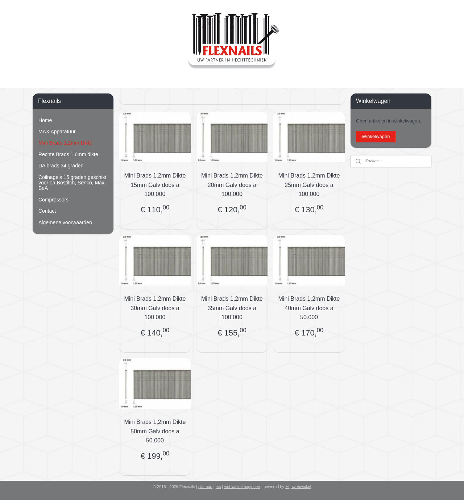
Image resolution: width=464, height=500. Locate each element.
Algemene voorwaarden (65, 222)
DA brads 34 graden (60, 165)
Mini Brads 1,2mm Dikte (65, 143)
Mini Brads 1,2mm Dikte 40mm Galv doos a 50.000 (309, 308)
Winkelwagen (376, 136)
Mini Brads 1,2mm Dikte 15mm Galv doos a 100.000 (155, 184)
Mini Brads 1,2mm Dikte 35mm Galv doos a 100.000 (232, 308)
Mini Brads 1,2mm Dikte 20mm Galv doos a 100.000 (232, 184)
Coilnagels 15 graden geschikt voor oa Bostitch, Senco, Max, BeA (72, 182)
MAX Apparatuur (57, 131)
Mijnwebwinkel (298, 486)
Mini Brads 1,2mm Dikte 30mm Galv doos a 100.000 (155, 308)
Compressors (53, 200)
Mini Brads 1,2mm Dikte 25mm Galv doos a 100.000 (309, 184)
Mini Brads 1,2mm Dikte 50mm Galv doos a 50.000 (155, 431)
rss (218, 486)
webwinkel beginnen (242, 486)
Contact (47, 211)
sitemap (205, 486)
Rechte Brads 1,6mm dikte (68, 154)
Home (45, 120)
